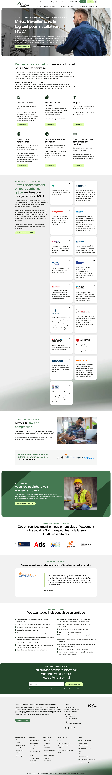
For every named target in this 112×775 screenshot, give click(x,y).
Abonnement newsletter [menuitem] (64, 743)
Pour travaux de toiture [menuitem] (85, 748)
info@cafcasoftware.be (70, 722)
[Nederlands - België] (95, 1)
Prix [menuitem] (80, 751)
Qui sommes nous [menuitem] (20, 745)
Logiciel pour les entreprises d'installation (47, 6)
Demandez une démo (23, 46)
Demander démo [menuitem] (83, 756)
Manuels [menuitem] (46, 753)
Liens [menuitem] (80, 754)
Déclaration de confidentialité (77, 773)
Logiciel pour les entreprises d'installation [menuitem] (34, 760)
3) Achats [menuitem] (32, 746)
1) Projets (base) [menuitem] (34, 740)
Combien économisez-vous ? (41, 46)
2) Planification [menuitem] (34, 743)
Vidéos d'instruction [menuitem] (49, 750)
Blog (52, 2)
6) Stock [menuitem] (32, 755)
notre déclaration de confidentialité (72, 688)
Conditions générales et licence (61, 773)
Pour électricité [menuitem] (83, 743)
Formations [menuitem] (47, 743)
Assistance (65, 2)
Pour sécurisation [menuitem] (83, 746)
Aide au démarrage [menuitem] (49, 755)
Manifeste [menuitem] (18, 748)
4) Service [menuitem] (32, 748)
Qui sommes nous (45, 2)
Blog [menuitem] (59, 740)
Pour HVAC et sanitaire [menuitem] (85, 740)
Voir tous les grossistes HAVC (25, 233)
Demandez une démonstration (25, 503)
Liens (72, 6)
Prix (69, 6)
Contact (58, 2)
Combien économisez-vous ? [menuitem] (87, 759)
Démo (90, 2)
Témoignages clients (81, 6)
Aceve (50, 773)
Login (82, 2)
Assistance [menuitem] (47, 740)
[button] (97, 544)
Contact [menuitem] (18, 742)
